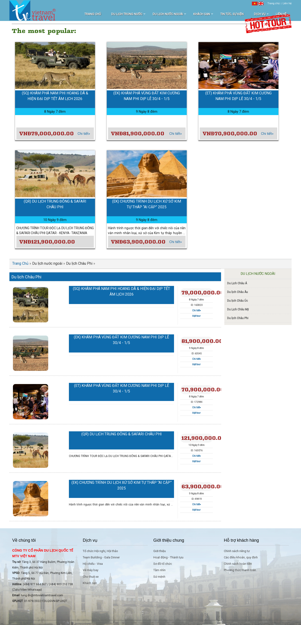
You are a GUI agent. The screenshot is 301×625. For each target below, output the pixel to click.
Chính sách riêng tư (237, 551)
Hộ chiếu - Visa (93, 563)
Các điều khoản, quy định (241, 557)
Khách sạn (201, 14)
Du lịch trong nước (126, 14)
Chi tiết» (84, 134)
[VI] (254, 3)
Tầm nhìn (159, 570)
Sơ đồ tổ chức (162, 563)
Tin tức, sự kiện (232, 14)
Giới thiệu (159, 551)
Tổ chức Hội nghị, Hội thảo (100, 551)
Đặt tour (196, 316)
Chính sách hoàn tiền (238, 563)
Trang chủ (273, 3)
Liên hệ (287, 3)
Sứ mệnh (159, 576)
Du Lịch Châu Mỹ (238, 309)
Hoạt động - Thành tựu (168, 557)
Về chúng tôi (24, 540)
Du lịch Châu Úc (237, 300)
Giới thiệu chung (168, 540)
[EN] (261, 3)
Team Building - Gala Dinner (101, 557)
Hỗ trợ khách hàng (241, 540)
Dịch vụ (259, 14)
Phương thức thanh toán (240, 570)
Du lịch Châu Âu (237, 292)
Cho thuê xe (91, 576)
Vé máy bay (90, 570)
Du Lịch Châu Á (237, 283)
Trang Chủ (20, 263)
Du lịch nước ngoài (168, 14)
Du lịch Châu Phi (79, 263)
